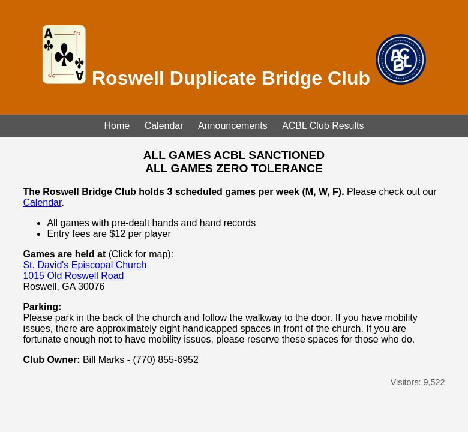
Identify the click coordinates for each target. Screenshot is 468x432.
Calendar (164, 126)
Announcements (233, 126)
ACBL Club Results (323, 126)
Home (117, 126)
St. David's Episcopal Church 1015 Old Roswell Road (84, 270)
